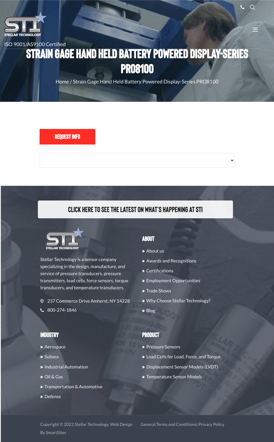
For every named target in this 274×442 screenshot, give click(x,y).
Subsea (70, 356)
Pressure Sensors (182, 347)
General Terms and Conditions (187, 424)
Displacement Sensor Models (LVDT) (200, 367)
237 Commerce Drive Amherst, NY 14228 (103, 301)
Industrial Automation (84, 367)
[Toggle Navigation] (255, 29)
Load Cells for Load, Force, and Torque (202, 356)
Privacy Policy (230, 424)
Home (62, 81)
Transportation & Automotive (92, 386)
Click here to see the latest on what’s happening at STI (129, 209)
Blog (169, 310)
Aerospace (73, 347)
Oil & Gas (72, 377)
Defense (71, 396)
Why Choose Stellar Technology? (197, 300)
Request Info (67, 136)
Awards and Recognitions (190, 261)
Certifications (178, 270)
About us (173, 251)
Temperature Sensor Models (192, 377)
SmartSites (74, 432)
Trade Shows (177, 291)
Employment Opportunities (192, 280)
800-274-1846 (77, 310)
